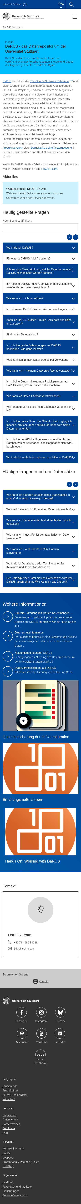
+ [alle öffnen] (69, 235)
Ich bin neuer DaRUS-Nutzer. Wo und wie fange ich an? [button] (40, 306)
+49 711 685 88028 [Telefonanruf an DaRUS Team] (26, 940)
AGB (5, 1130)
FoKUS (8, 26)
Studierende (10, 1084)
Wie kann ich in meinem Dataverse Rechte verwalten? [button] (39, 368)
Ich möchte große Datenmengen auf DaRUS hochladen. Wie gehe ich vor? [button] (33, 345)
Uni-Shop (8, 1164)
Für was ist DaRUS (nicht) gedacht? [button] (28, 256)
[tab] (40, 245)
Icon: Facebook (21, 1010)
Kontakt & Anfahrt (13, 1146)
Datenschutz (10, 1117)
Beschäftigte (10, 1088)
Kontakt (40, 979)
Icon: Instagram (41, 1010)
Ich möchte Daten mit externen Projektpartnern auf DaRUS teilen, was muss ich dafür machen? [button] (37, 381)
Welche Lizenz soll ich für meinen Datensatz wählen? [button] (39, 507)
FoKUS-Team (49, 166)
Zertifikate (9, 1126)
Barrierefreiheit (11, 1121)
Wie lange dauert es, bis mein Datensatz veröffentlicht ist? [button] (39, 406)
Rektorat (8, 1180)
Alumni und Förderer (15, 1092)
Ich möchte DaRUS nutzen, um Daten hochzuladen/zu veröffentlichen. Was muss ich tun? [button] (39, 283)
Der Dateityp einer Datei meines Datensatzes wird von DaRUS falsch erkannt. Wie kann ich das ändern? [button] (39, 577)
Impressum (9, 1113)
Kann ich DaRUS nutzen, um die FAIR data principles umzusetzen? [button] (39, 319)
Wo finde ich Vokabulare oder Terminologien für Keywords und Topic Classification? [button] (35, 563)
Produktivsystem (13, 145)
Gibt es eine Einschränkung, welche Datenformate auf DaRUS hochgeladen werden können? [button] (39, 269)
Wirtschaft (9, 1097)
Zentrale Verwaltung (15, 1193)
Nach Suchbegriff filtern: (17, 218)
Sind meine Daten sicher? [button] (22, 332)
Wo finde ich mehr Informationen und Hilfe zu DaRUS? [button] (39, 455)
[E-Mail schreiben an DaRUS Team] (21, 946)
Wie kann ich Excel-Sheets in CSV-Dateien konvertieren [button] (32, 548)
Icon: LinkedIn (60, 1031)
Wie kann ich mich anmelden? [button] (24, 296)
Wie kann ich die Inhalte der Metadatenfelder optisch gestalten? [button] (38, 520)
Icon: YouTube (41, 1031)
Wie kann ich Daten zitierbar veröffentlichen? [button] (33, 393)
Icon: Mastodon (22, 1031)
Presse (7, 1150)
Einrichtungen (11, 1188)
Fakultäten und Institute (17, 1184)
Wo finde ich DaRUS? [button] (19, 245)
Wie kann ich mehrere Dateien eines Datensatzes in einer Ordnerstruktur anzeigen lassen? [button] (38, 494)
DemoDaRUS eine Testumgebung (51, 145)
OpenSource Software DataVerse (49, 79)
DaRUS (7, 79)
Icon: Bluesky (60, 1010)
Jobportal (8, 1155)
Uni (12, 4)
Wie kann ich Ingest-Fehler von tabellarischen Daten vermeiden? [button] (38, 534)
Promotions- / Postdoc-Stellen (21, 1159)
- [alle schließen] (75, 235)
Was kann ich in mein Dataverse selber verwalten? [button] (37, 357)
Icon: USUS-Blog (40, 1052)
